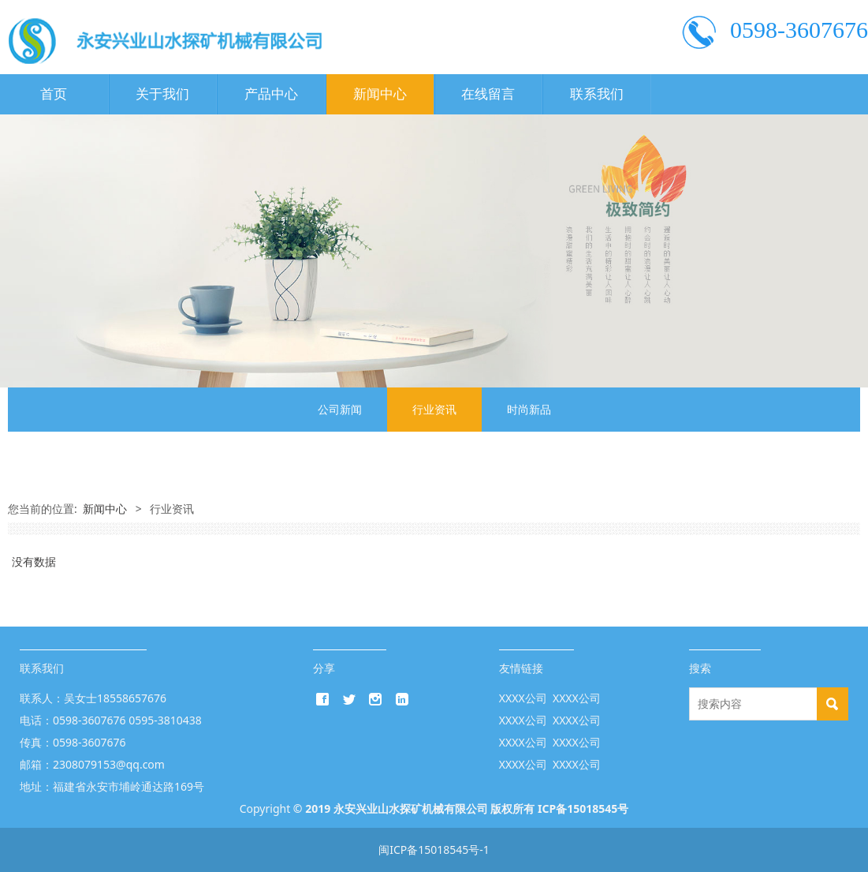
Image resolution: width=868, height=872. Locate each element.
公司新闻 (340, 409)
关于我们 (162, 94)
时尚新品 (529, 409)
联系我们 (597, 94)
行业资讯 (434, 409)
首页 (53, 94)
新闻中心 (380, 94)
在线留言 (488, 94)
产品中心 (271, 94)
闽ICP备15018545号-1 (434, 849)
